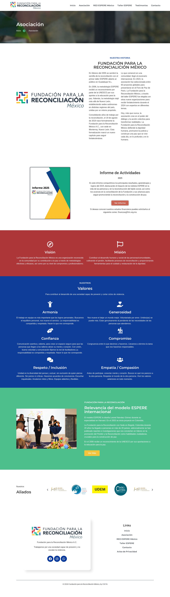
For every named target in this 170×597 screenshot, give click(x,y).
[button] (47, 490)
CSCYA (105, 584)
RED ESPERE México (103, 5)
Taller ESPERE (124, 5)
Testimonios (141, 5)
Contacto (155, 5)
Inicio (72, 5)
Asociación (84, 5)
